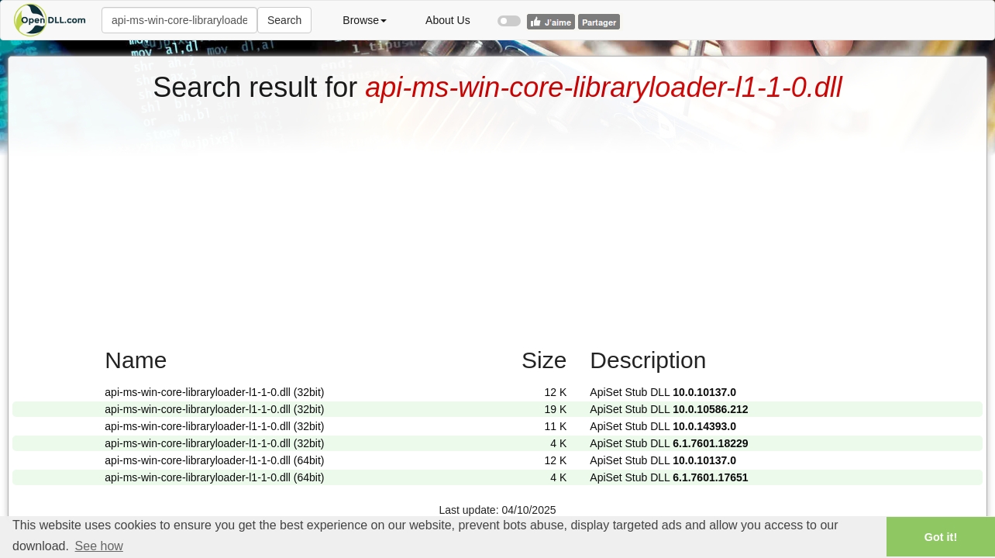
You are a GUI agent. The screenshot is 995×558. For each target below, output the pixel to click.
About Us (447, 20)
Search (284, 20)
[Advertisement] (497, 219)
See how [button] (99, 546)
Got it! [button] (940, 537)
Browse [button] (365, 20)
